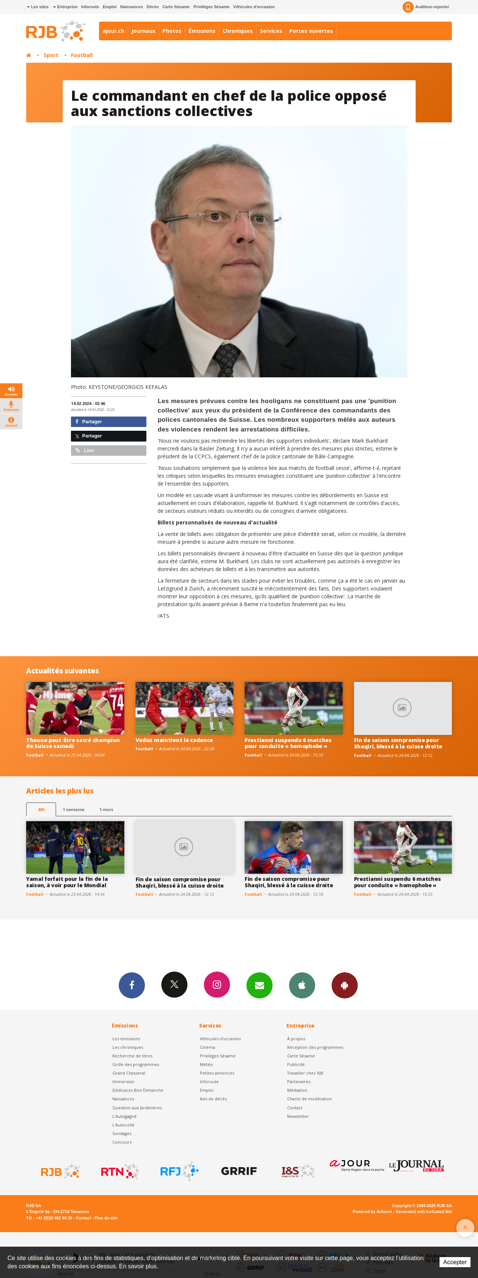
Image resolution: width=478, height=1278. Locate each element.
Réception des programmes (315, 1047)
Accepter (455, 1262)
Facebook (132, 985)
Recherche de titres (132, 1055)
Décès (153, 6)
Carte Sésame (176, 6)
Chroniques (238, 30)
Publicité (296, 1064)
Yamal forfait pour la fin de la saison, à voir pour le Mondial (67, 882)
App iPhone (302, 985)
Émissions (202, 30)
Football (82, 55)
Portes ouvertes (311, 30)
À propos (296, 1038)
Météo (206, 1064)
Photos (171, 30)
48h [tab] (41, 809)
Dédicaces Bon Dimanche (138, 1090)
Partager (88, 421)
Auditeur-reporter (426, 7)
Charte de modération (309, 1098)
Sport (51, 55)
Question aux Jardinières (137, 1107)
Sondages (121, 1133)
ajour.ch (113, 30)
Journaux (143, 30)
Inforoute (90, 6)
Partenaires (298, 1081)
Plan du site (105, 1218)
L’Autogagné (124, 1116)
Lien (84, 450)
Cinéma (207, 1047)
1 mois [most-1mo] (106, 809)
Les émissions (126, 1038)
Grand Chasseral (128, 1072)
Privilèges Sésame (211, 6)
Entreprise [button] (65, 6)
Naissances (131, 6)
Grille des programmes (135, 1064)
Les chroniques (127, 1047)
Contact (294, 1107)
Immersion (123, 1081)
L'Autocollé (123, 1124)
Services (271, 30)
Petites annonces (217, 1072)
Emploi (110, 6)
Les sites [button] (38, 6)
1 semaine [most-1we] (73, 809)
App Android (345, 985)
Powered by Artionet (372, 1211)
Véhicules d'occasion (253, 6)
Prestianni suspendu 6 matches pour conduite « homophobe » (288, 743)
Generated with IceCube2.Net (424, 1211)
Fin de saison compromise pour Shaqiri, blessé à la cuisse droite (398, 743)
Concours (121, 1142)
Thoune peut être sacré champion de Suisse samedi (73, 743)
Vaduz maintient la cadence (174, 740)
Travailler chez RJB (305, 1072)
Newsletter (298, 1116)
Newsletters (259, 985)
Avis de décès (213, 1098)
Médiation (297, 1090)
